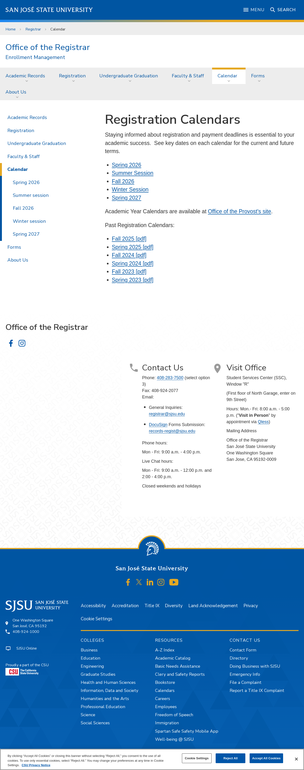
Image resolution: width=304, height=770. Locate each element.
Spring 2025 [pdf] (132, 247)
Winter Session (130, 189)
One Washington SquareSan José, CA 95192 (33, 623)
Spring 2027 (126, 198)
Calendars (165, 690)
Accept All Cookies (266, 758)
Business (89, 650)
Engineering (92, 666)
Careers (162, 698)
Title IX (151, 606)
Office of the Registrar (47, 47)
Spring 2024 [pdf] (132, 263)
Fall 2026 (123, 181)
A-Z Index (164, 650)
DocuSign (158, 424)
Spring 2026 (126, 165)
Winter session (29, 221)
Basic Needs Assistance (177, 666)
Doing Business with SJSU (255, 666)
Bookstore (165, 682)
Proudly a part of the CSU (27, 669)
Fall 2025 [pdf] (129, 239)
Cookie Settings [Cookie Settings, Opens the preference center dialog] (197, 758)
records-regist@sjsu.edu (172, 431)
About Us (15, 92)
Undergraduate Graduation (128, 76)
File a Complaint (245, 682)
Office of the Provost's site (239, 211)
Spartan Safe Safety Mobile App (186, 731)
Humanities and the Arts (105, 698)
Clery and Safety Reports (180, 674)
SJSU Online (26, 648)
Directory (239, 658)
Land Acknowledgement (213, 606)
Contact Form (243, 650)
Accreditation (125, 606)
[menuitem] (26, 76)
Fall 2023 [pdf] (129, 271)
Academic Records (25, 76)
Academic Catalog (172, 658)
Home (10, 29)
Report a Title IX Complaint (257, 690)
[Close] (296, 759)
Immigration (167, 723)
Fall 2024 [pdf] (129, 255)
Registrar (33, 29)
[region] (152, 759)
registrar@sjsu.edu (167, 414)
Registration (72, 76)
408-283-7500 (170, 377)
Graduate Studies (98, 674)
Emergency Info (245, 674)
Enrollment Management (35, 57)
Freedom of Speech (174, 715)
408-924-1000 (26, 631)
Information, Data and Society (109, 690)
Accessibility (93, 606)
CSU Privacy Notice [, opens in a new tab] (36, 765)
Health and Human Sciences (108, 682)
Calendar (57, 29)
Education (90, 658)
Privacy (250, 606)
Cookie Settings (96, 619)
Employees (166, 707)
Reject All (230, 758)
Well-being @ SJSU (174, 739)
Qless (263, 421)
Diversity (174, 606)
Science (88, 715)
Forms (258, 76)
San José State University (49, 10)
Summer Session (132, 173)
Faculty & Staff (188, 76)
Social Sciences (95, 723)
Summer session (31, 195)
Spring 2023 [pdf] (132, 280)
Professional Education (103, 707)
